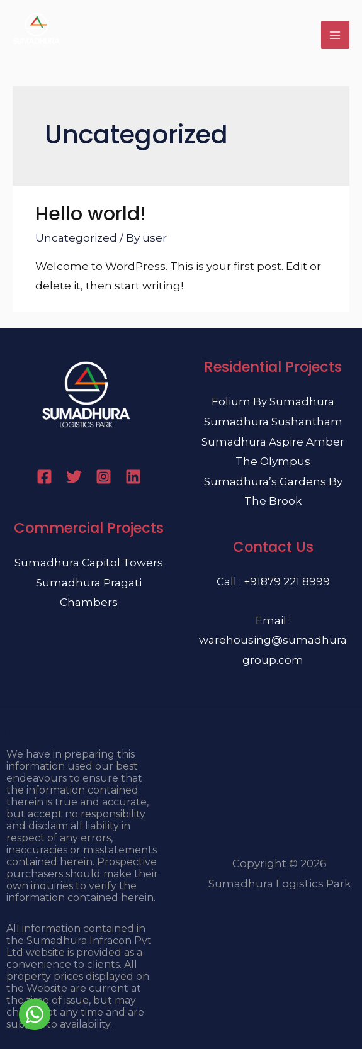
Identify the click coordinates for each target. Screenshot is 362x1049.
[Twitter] (74, 477)
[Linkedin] (133, 477)
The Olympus (272, 461)
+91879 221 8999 (287, 581)
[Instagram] (103, 477)
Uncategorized (76, 238)
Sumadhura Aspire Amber (272, 441)
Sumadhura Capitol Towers (88, 562)
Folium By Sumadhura (273, 401)
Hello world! (90, 214)
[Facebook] (44, 477)
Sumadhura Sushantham (273, 421)
